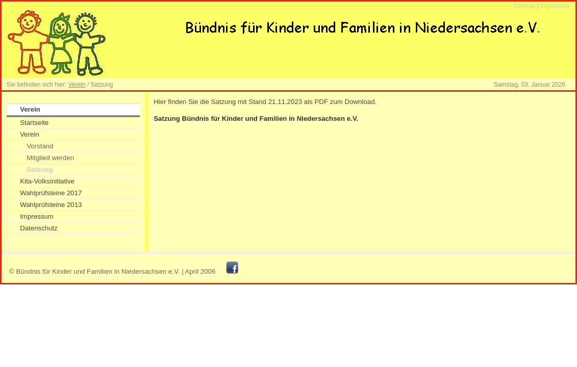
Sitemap (524, 6)
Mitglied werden (50, 158)
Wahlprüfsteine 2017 (51, 193)
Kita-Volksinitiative (47, 181)
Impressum (555, 6)
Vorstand (40, 146)
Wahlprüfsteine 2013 (51, 204)
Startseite (34, 122)
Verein (77, 84)
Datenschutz (39, 228)
